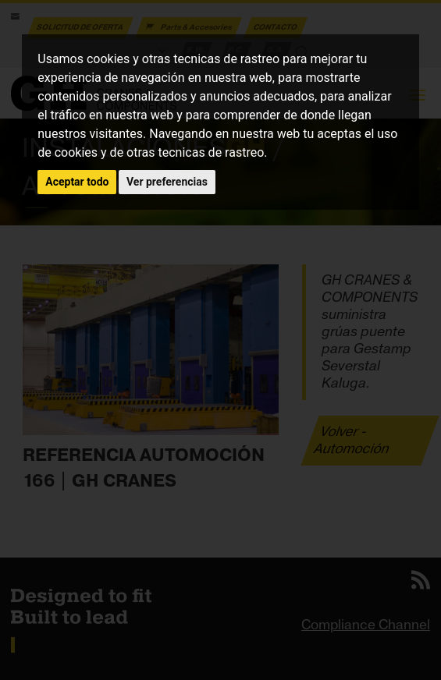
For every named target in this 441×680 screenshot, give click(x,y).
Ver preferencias (167, 181)
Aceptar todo (76, 181)
